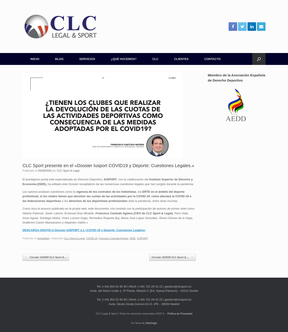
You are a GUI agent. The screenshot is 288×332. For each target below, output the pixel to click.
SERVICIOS (87, 59)
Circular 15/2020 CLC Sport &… (172, 257)
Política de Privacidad (179, 313)
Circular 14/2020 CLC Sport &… (46, 257)
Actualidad (43, 238)
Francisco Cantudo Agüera (113, 238)
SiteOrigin (151, 323)
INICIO (34, 59)
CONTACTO (212, 59)
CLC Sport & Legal (68, 170)
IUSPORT (142, 238)
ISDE (133, 238)
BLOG (59, 59)
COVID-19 (92, 238)
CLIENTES (181, 59)
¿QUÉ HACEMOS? (124, 59)
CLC (155, 59)
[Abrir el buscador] (259, 59)
